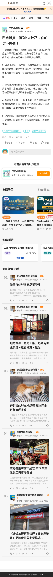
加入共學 (43, 173)
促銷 (27, 131)
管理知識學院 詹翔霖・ (28, 276)
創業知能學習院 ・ (26, 432)
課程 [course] (23, 18)
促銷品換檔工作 (39, 131)
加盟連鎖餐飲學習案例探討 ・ (31, 495)
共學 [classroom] (47, 18)
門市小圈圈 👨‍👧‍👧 (16, 28)
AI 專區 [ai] (6, 18)
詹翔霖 (20, 279)
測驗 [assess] (39, 18)
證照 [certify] (31, 18)
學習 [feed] (15, 18)
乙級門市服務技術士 (12, 131)
